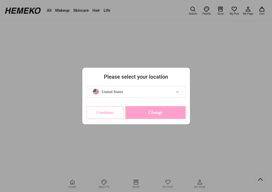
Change (155, 112)
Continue (104, 112)
